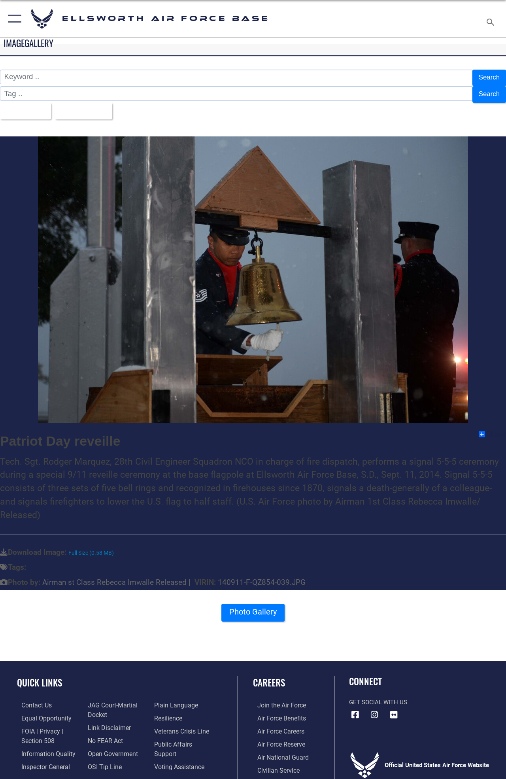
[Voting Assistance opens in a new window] (179, 750)
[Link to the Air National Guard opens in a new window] (277, 750)
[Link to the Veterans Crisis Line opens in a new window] (182, 724)
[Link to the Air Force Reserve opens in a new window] (276, 737)
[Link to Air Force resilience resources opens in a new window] (169, 712)
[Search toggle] (491, 19)
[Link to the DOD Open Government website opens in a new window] (109, 746)
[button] (13, 19)
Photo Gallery (253, 608)
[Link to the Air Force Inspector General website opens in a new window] (40, 759)
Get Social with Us (378, 697)
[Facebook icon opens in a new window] (355, 709)
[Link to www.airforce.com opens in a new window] (276, 699)
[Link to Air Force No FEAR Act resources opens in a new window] (103, 733)
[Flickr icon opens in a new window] (394, 709)
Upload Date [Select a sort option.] (87, 106)
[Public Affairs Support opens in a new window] (184, 737)
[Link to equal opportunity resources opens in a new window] (40, 712)
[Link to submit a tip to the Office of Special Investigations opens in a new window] (102, 759)
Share (492, 428)
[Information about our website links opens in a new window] (106, 721)
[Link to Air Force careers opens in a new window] (276, 724)
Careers (269, 677)
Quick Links (39, 677)
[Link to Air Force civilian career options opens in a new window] (273, 762)
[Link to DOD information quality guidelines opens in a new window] (42, 746)
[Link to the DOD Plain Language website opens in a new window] (175, 699)
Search (488, 77)
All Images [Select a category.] (24, 106)
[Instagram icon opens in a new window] (374, 709)
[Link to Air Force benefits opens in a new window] (276, 712)
